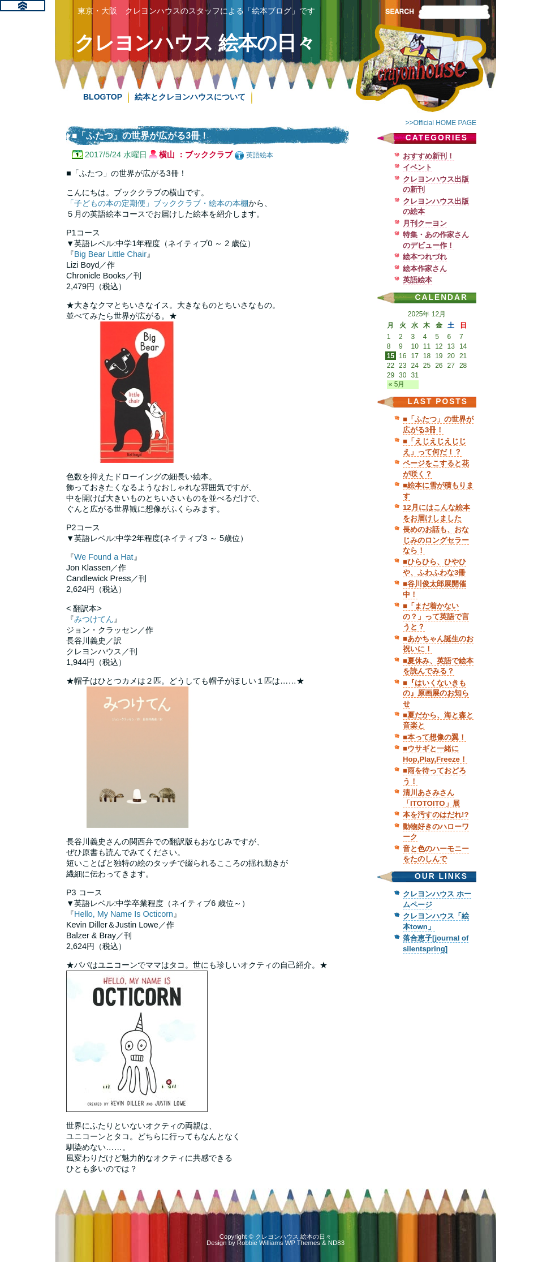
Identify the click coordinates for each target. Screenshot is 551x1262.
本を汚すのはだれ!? (435, 814)
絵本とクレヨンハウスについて (190, 96)
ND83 (336, 1242)
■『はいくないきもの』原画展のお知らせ (436, 693)
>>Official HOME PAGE (440, 123)
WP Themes (302, 1242)
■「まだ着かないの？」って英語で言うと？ (436, 616)
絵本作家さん (425, 268)
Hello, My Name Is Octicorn (123, 913)
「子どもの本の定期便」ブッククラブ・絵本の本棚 (157, 203)
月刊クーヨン (425, 223)
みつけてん (94, 619)
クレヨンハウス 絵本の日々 (195, 43)
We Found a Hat (104, 556)
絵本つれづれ (425, 256)
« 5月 (397, 384)
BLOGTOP (102, 96)
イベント (417, 167)
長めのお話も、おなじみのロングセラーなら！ (436, 540)
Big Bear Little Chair (110, 254)
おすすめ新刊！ (428, 156)
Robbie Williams (260, 1242)
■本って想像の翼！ (434, 737)
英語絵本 (259, 155)
